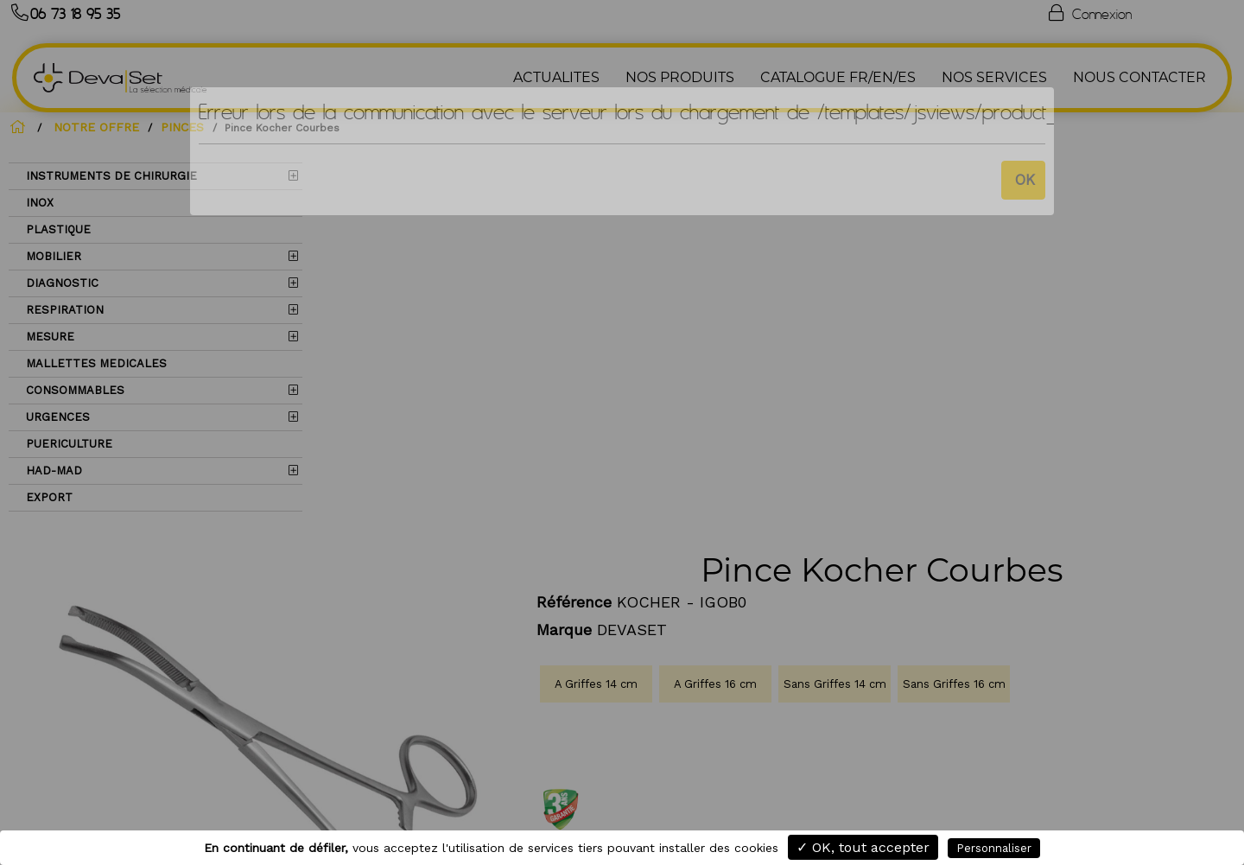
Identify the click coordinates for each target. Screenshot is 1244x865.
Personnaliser (993, 848)
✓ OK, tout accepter (863, 847)
